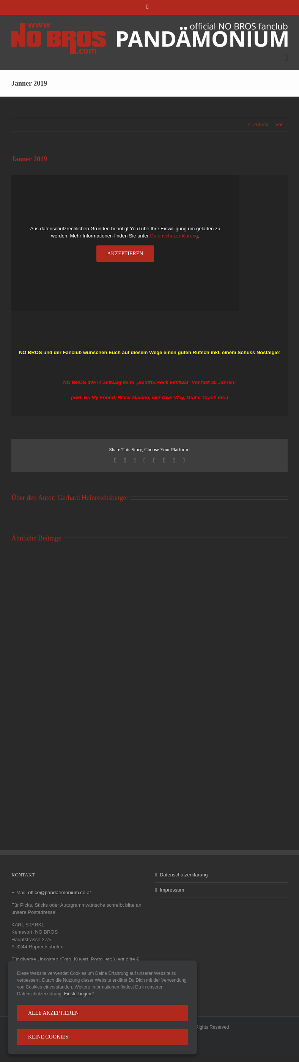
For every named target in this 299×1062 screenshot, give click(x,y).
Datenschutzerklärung (174, 236)
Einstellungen (79, 993)
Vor (279, 124)
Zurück (260, 124)
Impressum (172, 890)
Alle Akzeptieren (53, 1013)
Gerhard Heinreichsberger (92, 497)
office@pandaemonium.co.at (59, 892)
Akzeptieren (125, 253)
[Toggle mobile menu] (286, 58)
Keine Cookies (48, 1037)
